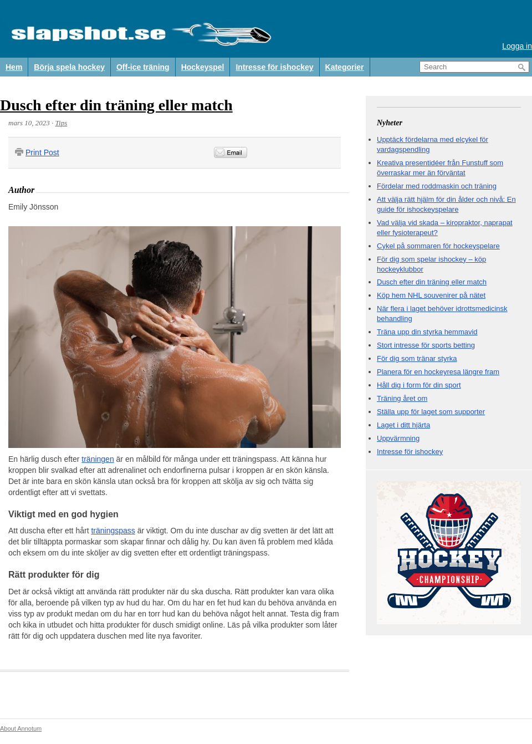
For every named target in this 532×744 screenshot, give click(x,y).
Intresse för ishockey (274, 67)
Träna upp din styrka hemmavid (427, 332)
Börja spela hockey (69, 67)
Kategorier (344, 67)
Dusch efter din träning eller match (116, 105)
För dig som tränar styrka (417, 358)
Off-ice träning (143, 67)
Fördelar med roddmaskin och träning (437, 186)
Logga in (517, 46)
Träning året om (402, 398)
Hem (14, 67)
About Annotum (21, 728)
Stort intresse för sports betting (426, 345)
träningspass (113, 530)
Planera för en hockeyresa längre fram (438, 372)
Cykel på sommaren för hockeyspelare (438, 246)
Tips (61, 123)
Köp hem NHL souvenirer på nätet (431, 295)
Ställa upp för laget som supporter (431, 411)
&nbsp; (309, 153)
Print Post (42, 152)
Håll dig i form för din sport (419, 385)
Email (230, 152)
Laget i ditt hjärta (403, 425)
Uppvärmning (398, 438)
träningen (97, 459)
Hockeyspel (202, 67)
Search (522, 67)
